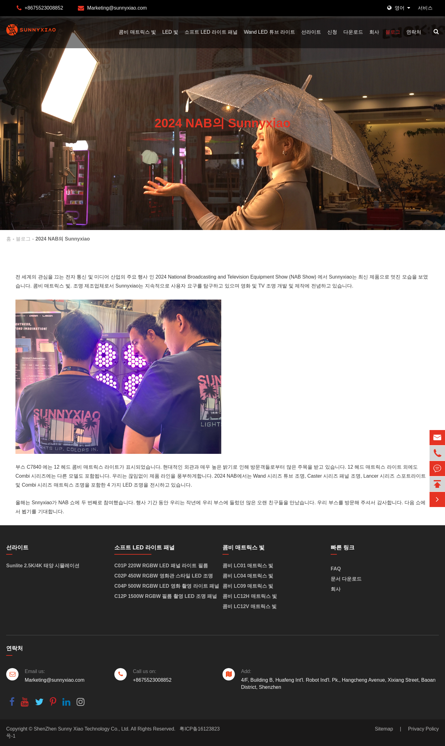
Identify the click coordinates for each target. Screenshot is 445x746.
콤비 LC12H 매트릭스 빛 (249, 596)
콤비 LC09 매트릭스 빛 (247, 586)
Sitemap (384, 728)
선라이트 (311, 32)
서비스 (425, 8)
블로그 (392, 32)
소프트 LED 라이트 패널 (211, 32)
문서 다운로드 (346, 579)
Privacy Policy (423, 728)
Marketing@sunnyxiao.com (117, 8)
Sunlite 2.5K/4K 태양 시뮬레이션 (42, 565)
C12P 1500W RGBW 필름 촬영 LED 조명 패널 (165, 596)
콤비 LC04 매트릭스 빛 (247, 575)
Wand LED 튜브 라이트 (269, 32)
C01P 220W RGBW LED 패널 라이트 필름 (161, 565)
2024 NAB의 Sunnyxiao (63, 238)
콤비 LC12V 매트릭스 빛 (249, 606)
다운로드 (353, 32)
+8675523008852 (43, 8)
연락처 (413, 32)
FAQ (336, 568)
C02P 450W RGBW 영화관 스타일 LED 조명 (163, 575)
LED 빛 (170, 32)
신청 (332, 32)
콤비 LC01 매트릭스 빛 (247, 565)
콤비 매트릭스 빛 (137, 32)
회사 (374, 32)
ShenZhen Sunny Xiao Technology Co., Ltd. (81, 728)
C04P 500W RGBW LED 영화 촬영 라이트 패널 (166, 586)
